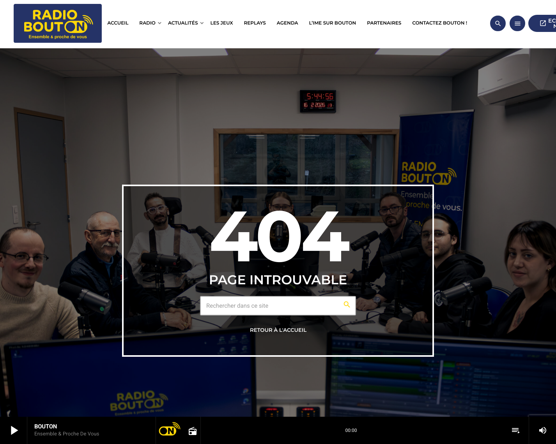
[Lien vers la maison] (58, 23)
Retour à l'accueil (278, 330)
